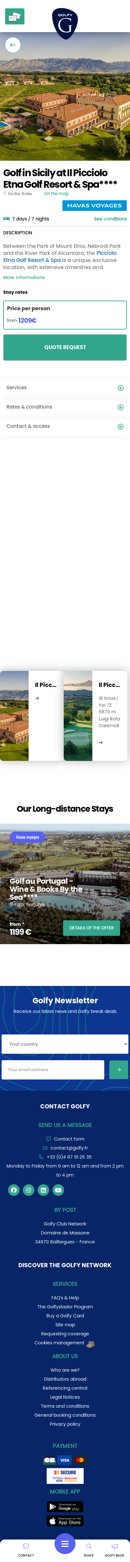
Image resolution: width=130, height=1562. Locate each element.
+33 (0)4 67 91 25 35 (69, 1157)
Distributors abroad (65, 1379)
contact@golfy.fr (69, 1148)
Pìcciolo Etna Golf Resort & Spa (59, 256)
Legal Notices (65, 1397)
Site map (65, 1325)
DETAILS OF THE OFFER (92, 928)
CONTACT (26, 1551)
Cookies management (65, 1343)
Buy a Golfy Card (65, 1316)
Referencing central (65, 1388)
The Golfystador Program (65, 1307)
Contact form (69, 1139)
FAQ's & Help (65, 1298)
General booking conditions (65, 1415)
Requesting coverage (65, 1334)
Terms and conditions (65, 1406)
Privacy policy (65, 1424)
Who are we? (65, 1370)
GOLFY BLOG (114, 1551)
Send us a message (65, 1125)
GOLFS (89, 1551)
